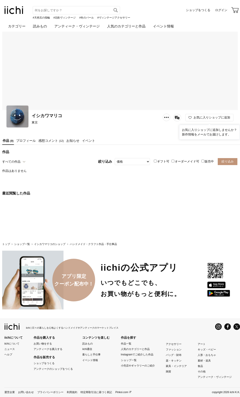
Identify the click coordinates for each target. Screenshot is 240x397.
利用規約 (72, 392)
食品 (200, 366)
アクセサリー (174, 344)
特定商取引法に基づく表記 (96, 392)
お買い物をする (43, 343)
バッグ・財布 (174, 354)
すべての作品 (11, 161)
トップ (6, 244)
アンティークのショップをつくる (53, 368)
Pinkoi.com (121, 392)
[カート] (235, 10)
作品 (8, 140)
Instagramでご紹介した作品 (137, 354)
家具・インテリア (176, 366)
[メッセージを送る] (177, 117)
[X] (236, 326)
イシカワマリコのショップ (49, 244)
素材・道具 (204, 360)
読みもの (40, 26)
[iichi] (13, 13)
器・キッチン (174, 360)
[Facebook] (227, 326)
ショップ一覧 (22, 244)
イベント (88, 140)
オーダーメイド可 (185, 161)
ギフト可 (161, 161)
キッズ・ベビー (207, 349)
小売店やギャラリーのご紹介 (138, 365)
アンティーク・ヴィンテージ (77, 26)
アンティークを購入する (48, 349)
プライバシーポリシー (50, 392)
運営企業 (9, 392)
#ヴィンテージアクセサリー (113, 17)
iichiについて (11, 343)
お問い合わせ (26, 392)
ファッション (174, 349)
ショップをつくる (198, 10)
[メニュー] (166, 117)
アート (202, 344)
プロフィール (26, 140)
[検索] (115, 10)
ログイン (221, 10)
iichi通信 (87, 349)
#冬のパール (86, 17)
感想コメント (51, 140)
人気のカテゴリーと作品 (126, 26)
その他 (202, 371)
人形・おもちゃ (207, 354)
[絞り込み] (132, 161)
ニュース (9, 349)
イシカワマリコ (47, 115)
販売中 (207, 161)
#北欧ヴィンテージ (64, 17)
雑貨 (168, 371)
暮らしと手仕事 (91, 354)
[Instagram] (218, 326)
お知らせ (72, 140)
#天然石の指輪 (41, 17)
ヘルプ (8, 354)
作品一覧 (126, 343)
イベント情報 (163, 26)
